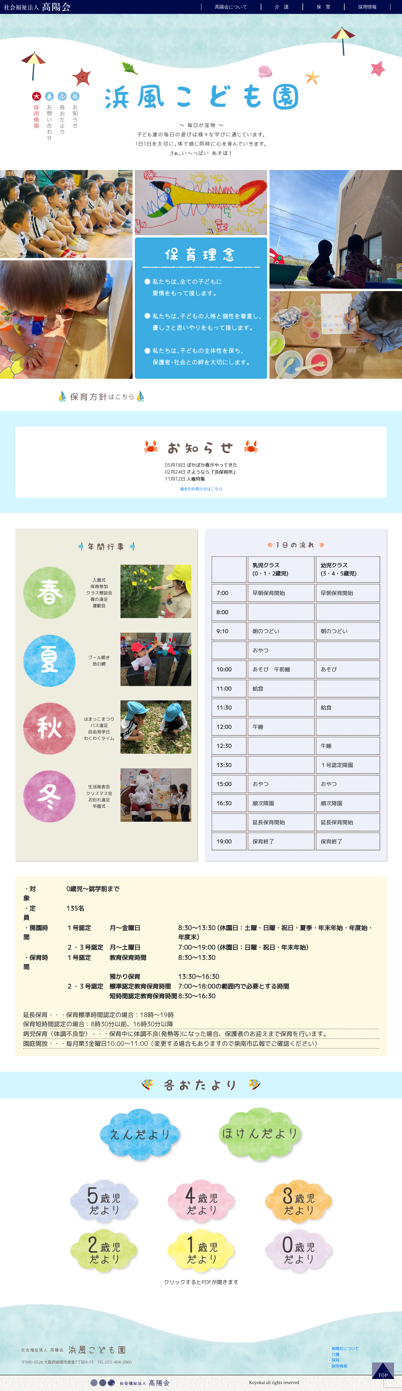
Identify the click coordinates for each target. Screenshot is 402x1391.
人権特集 (196, 479)
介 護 (282, 7)
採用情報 (367, 7)
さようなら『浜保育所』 (212, 472)
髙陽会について (231, 7)
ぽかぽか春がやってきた (212, 465)
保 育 (323, 7)
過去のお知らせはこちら (201, 489)
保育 (333, 1360)
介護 (333, 1354)
